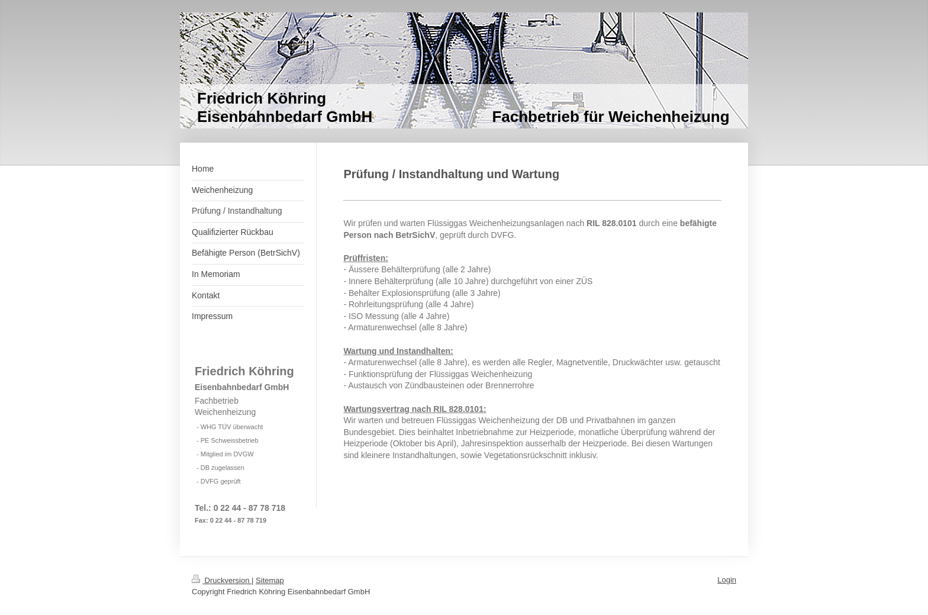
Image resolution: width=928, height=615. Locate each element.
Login (726, 579)
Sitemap (270, 580)
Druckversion (222, 580)
